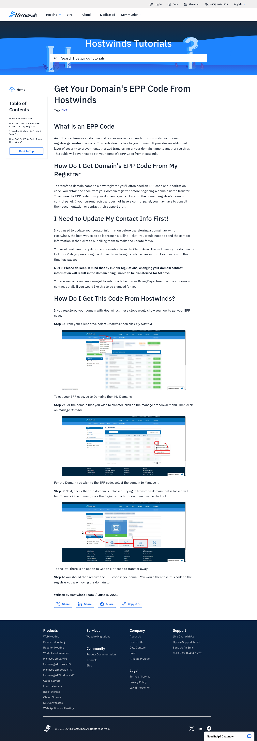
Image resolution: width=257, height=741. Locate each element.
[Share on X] (63, 604)
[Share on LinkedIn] (85, 604)
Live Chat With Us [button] (183, 636)
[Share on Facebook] (107, 604)
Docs (173, 4)
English (240, 4)
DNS (64, 110)
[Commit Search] (55, 58)
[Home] (23, 14)
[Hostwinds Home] (47, 728)
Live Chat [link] (191, 4)
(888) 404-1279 (216, 4)
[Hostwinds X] (189, 729)
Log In (156, 4)
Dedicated (107, 15)
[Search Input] (134, 58)
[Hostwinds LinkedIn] (198, 729)
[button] (229, 735)
